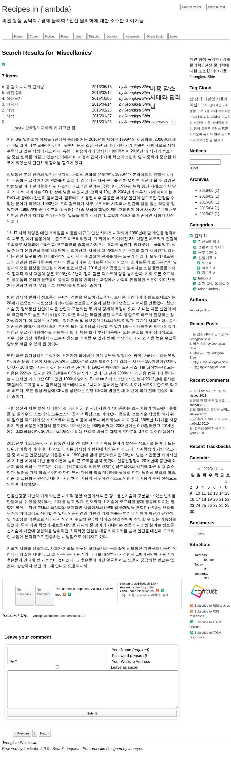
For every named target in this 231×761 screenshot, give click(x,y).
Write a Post (216, 7)
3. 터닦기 (10, 104)
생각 (198, 99)
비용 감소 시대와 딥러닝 (23, 87)
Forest (199, 534)
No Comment (43, 592)
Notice (49, 36)
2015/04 (206, 208)
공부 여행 (207, 252)
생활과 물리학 (211, 247)
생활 (193, 111)
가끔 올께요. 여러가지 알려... (210, 419)
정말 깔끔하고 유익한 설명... (210, 409)
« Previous (160, 122)
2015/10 (206, 202)
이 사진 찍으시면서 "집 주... (209, 391)
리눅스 (208, 268)
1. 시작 (8, 116)
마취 (214, 111)
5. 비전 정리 (12, 93)
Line (78, 36)
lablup (204, 278)
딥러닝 (141, 595)
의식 (206, 117)
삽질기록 (207, 258)
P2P (225, 128)
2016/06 (206, 190)
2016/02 (206, 196)
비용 (131, 595)
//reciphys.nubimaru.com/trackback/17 (59, 616)
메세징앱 (218, 122)
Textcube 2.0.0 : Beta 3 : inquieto (52, 756)
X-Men (216, 128)
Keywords (132, 36)
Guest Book (154, 36)
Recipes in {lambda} (36, 9)
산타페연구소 (218, 105)
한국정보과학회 (38, 128)
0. (3, 122)
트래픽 (206, 128)
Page (64, 36)
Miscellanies (145, 591)
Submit (92, 721)
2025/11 (210, 469)
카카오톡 (196, 134)
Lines (173, 36)
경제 (165, 595)
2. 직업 (8, 110)
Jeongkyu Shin (145, 587)
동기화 (208, 134)
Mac (206, 263)
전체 (201, 236)
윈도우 (208, 273)
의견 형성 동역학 (213, 284)
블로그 (218, 140)
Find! (194, 168)
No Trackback (24, 592)
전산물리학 (208, 241)
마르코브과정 (199, 140)
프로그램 (203, 111)
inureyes (135, 756)
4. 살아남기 (12, 98)
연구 (217, 134)
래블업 (209, 99)
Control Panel (191, 7)
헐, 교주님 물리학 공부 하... (209, 428)
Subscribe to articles (212, 605)
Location (112, 36)
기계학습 (154, 595)
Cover (34, 36)
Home (18, 36)
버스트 (203, 105)
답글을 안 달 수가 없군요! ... (209, 400)
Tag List (94, 36)
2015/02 (206, 214)
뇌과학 (198, 122)
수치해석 (196, 117)
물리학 (226, 134)
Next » (19, 128)
